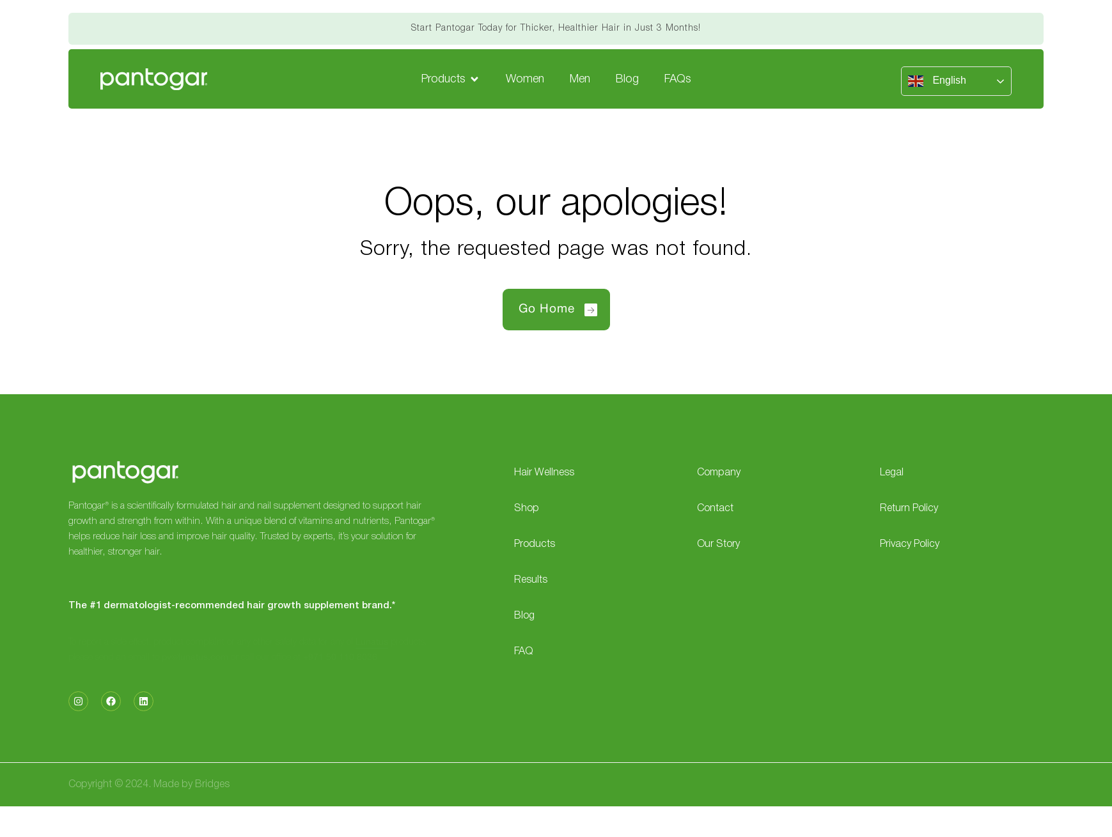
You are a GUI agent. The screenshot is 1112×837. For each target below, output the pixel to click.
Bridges (212, 784)
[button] (451, 79)
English (937, 81)
